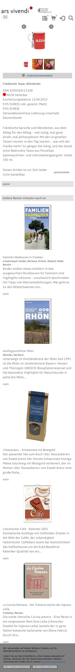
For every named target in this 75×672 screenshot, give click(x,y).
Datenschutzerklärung (53, 661)
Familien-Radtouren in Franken (23, 257)
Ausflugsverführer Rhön (18, 351)
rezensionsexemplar (37, 75)
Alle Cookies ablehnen (45, 667)
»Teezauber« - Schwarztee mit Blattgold (29, 449)
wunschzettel (61, 172)
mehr (6, 293)
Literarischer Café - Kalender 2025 (25, 528)
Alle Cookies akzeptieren (17, 667)
